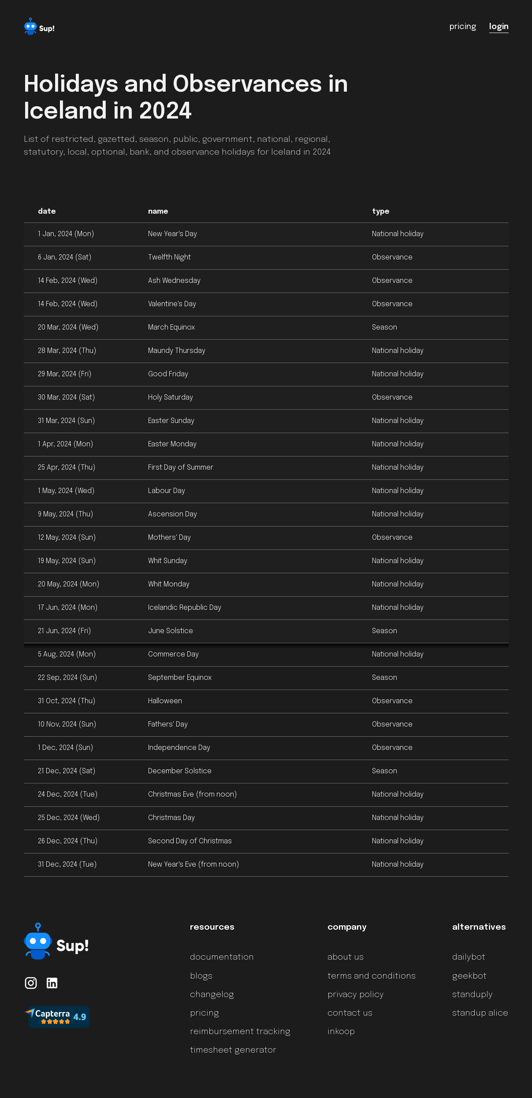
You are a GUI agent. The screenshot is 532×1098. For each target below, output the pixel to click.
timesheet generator (233, 1050)
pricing (204, 1013)
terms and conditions (371, 976)
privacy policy (355, 994)
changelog (212, 994)
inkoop (341, 1032)
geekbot (469, 976)
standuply (472, 994)
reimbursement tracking (240, 1032)
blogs (201, 976)
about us (345, 957)
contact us (349, 1013)
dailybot (468, 957)
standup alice (480, 1013)
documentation (222, 957)
